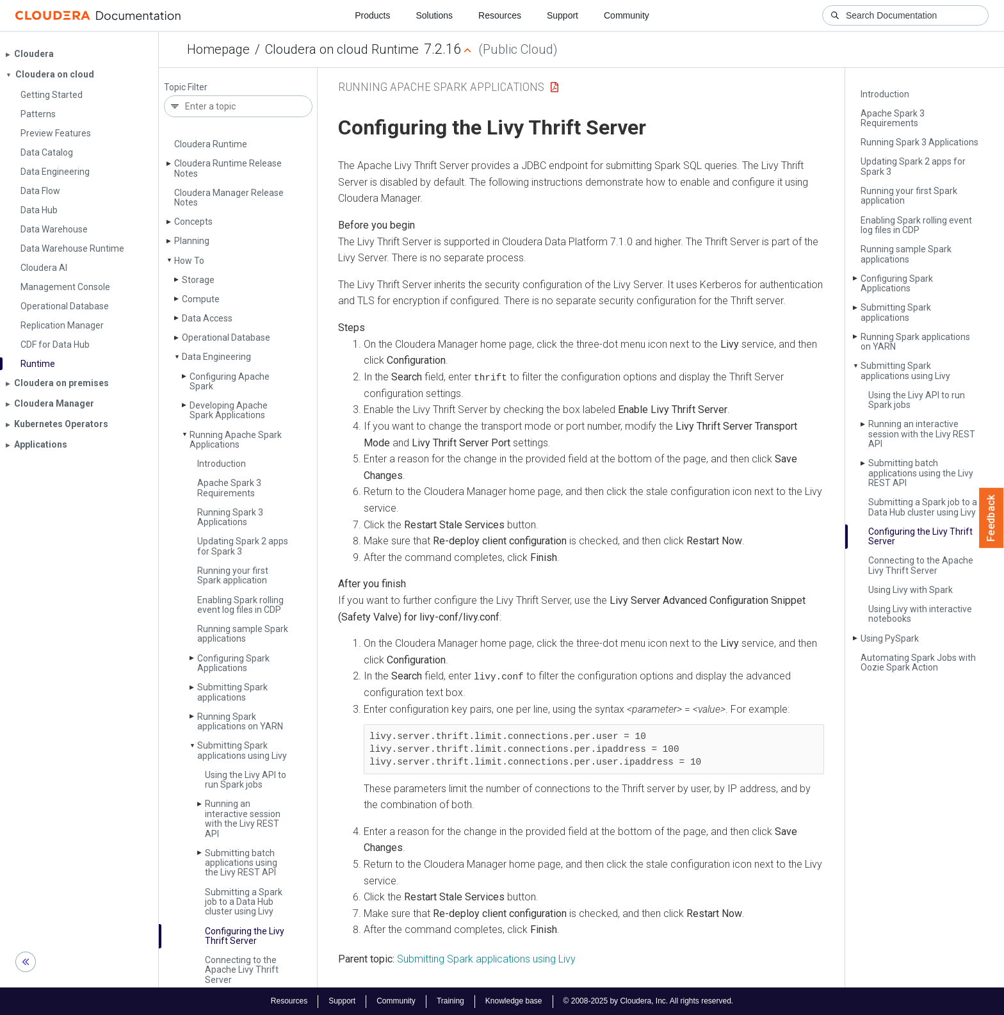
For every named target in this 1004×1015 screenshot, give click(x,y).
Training (450, 1000)
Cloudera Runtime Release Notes (228, 168)
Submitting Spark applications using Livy (242, 750)
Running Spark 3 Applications (230, 517)
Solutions (434, 15)
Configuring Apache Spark (230, 381)
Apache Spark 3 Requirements (229, 488)
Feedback (991, 518)
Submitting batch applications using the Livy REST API (241, 863)
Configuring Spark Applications (233, 663)
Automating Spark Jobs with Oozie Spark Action (918, 662)
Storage (198, 280)
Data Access (207, 318)
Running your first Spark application (232, 575)
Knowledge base (513, 1000)
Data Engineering (216, 357)
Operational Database (226, 337)
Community (626, 15)
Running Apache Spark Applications (236, 440)
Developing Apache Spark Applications (229, 410)
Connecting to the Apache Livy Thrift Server (242, 970)
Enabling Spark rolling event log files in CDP (240, 605)
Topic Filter (185, 87)
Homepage (218, 49)
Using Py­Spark (890, 638)
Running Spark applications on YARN (240, 721)
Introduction (221, 464)
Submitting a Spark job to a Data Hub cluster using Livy (243, 902)
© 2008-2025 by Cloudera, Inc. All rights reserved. (648, 1000)
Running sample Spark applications (242, 634)
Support (562, 15)
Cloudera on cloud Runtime (342, 49)
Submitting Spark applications (232, 692)
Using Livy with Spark (910, 590)
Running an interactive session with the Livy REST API (242, 818)
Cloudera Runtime (210, 144)
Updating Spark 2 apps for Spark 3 (242, 546)
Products (372, 15)
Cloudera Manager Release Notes (229, 197)
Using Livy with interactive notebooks (920, 614)
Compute (201, 299)
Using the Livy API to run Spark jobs (245, 780)
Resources (499, 15)
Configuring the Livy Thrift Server (244, 936)
